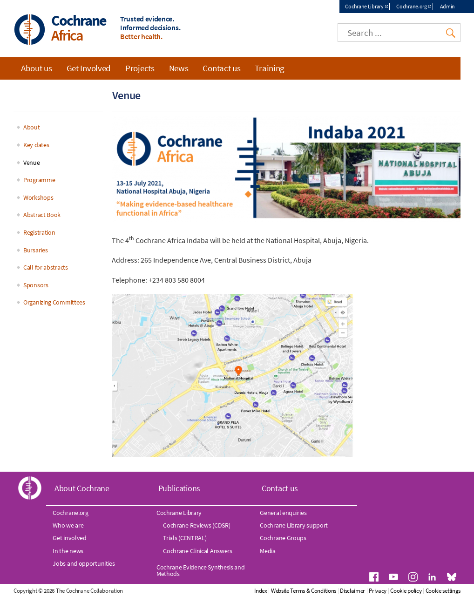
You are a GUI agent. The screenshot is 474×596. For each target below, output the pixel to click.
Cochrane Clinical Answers (197, 551)
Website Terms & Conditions (303, 591)
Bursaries (35, 250)
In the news (68, 551)
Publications (179, 488)
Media (268, 551)
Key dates (36, 145)
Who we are (68, 525)
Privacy (377, 591)
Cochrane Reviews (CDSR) (196, 525)
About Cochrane (81, 488)
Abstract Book (42, 214)
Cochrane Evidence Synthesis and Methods (200, 570)
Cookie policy (405, 591)
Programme (39, 180)
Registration (39, 232)
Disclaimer (352, 591)
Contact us (221, 68)
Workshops (38, 197)
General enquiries (283, 512)
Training (269, 68)
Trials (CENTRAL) (184, 538)
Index (260, 591)
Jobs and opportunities (84, 563)
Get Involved (89, 68)
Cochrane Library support (294, 525)
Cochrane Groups (283, 538)
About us (36, 68)
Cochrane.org (411, 6)
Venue (31, 162)
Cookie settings (443, 591)
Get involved (69, 538)
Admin (447, 6)
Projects (140, 68)
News (179, 68)
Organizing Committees (54, 302)
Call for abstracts (45, 267)
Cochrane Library (364, 6)
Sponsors (35, 285)
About (31, 127)
